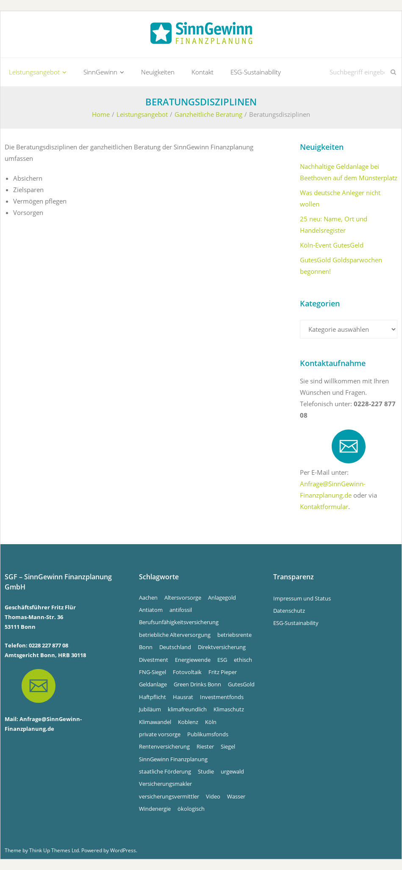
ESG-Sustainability (296, 623)
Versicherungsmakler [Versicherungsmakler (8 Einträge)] (165, 783)
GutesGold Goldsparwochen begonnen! (341, 265)
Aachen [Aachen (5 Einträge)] (148, 597)
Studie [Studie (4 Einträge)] (206, 771)
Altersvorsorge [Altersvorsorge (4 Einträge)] (182, 597)
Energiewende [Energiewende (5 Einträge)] (193, 660)
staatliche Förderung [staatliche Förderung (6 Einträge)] (165, 771)
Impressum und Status (302, 598)
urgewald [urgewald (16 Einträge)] (232, 771)
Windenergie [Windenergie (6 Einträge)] (155, 808)
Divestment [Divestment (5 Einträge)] (153, 660)
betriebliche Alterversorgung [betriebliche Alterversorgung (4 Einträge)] (175, 635)
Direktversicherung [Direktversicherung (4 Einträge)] (222, 647)
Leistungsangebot (142, 114)
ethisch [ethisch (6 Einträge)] (243, 660)
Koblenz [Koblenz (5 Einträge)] (188, 722)
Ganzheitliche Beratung (208, 114)
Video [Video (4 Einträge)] (213, 796)
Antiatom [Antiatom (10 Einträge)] (151, 610)
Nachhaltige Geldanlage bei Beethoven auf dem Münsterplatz (348, 172)
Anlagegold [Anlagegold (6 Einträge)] (222, 597)
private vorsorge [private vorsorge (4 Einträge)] (159, 734)
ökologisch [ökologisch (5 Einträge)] (191, 808)
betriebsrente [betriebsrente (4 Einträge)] (234, 635)
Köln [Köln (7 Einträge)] (210, 722)
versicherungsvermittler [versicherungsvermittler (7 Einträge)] (169, 796)
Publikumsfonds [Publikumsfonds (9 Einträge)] (207, 734)
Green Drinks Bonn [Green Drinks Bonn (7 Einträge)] (197, 684)
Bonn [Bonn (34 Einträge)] (145, 647)
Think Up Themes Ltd (54, 850)
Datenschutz (289, 610)
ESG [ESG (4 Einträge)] (222, 660)
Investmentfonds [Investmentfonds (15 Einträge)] (222, 697)
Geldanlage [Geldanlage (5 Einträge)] (153, 684)
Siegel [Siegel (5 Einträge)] (228, 746)
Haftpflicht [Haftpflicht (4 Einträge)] (152, 697)
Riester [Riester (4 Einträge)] (205, 746)
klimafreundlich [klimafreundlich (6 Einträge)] (187, 709)
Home (101, 114)
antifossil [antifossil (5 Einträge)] (180, 610)
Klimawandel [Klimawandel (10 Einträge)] (155, 722)
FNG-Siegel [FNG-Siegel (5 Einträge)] (152, 672)
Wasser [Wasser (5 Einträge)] (236, 796)
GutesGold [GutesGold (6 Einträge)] (241, 684)
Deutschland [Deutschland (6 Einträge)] (175, 647)
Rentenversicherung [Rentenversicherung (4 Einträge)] (164, 746)
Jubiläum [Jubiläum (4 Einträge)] (150, 709)
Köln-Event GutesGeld (331, 245)
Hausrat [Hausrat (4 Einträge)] (183, 697)
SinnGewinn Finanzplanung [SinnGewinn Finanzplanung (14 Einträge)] (173, 759)
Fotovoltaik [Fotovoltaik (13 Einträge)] (187, 672)
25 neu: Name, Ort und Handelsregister (333, 224)
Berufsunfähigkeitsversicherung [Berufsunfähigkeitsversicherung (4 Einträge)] (179, 622)
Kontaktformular (324, 506)
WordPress (123, 850)
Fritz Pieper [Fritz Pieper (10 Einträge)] (222, 672)
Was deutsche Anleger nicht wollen (340, 198)
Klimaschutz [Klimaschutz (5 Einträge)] (228, 709)
